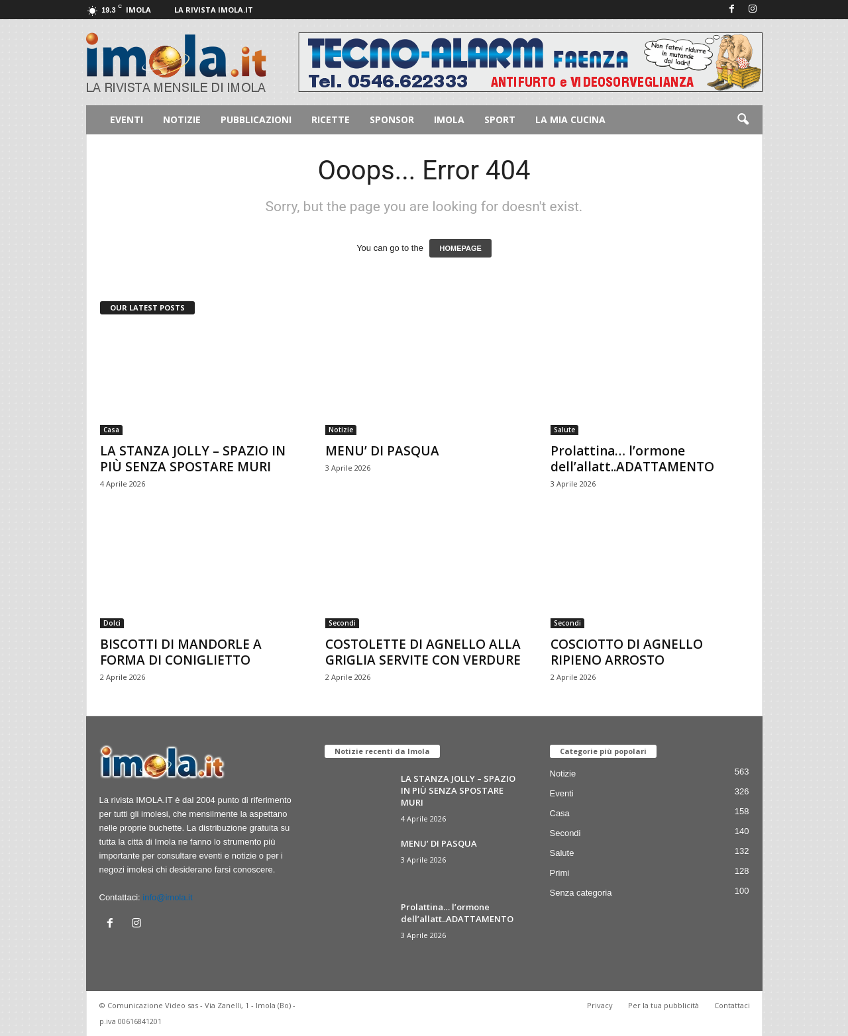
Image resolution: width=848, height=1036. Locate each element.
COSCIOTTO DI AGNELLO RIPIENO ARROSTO (627, 652)
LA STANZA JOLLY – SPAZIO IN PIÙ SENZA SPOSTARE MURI (193, 458)
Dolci (112, 623)
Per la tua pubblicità (663, 1005)
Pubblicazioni (256, 119)
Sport (499, 119)
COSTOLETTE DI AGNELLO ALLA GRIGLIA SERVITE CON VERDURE (423, 652)
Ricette (330, 119)
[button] (742, 119)
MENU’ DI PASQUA (382, 450)
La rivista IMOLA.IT (213, 10)
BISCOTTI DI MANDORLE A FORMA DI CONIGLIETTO (181, 652)
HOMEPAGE (460, 248)
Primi (560, 873)
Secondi (342, 623)
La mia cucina (570, 119)
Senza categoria (581, 893)
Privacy (600, 1005)
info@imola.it (167, 897)
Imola (449, 119)
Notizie (182, 119)
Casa (111, 429)
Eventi (126, 119)
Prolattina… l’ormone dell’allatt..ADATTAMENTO (632, 458)
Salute (564, 429)
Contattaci (732, 1005)
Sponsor (392, 119)
